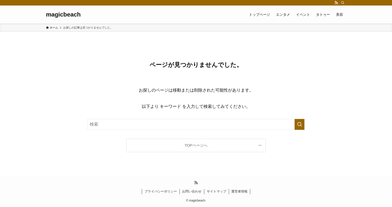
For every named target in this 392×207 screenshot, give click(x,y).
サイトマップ (216, 191)
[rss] (336, 3)
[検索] (343, 3)
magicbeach (63, 15)
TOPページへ (195, 145)
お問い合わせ (192, 191)
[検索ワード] (196, 124)
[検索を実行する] (299, 124)
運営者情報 (239, 191)
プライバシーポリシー (160, 191)
